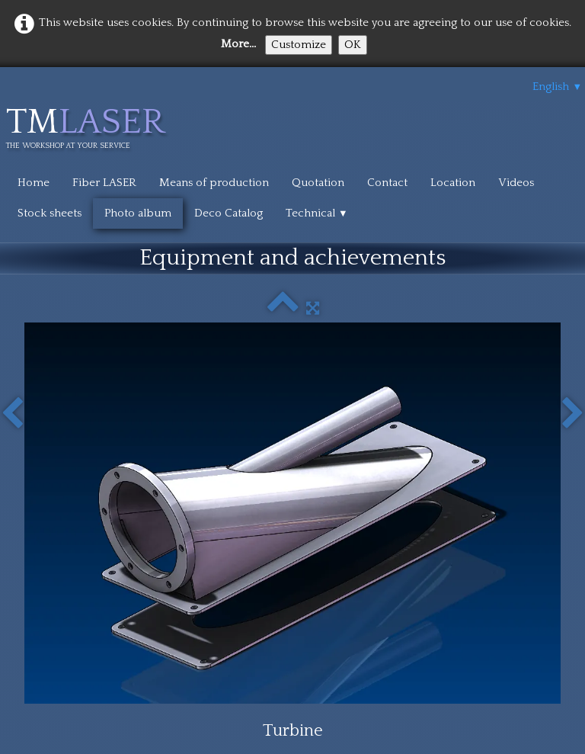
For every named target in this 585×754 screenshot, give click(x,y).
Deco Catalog (228, 213)
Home (34, 182)
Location (452, 182)
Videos (516, 182)
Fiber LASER (104, 182)
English (557, 86)
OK (352, 44)
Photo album (137, 213)
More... (238, 43)
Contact (387, 182)
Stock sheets (50, 213)
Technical (317, 213)
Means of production (214, 182)
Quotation (318, 182)
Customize (298, 44)
